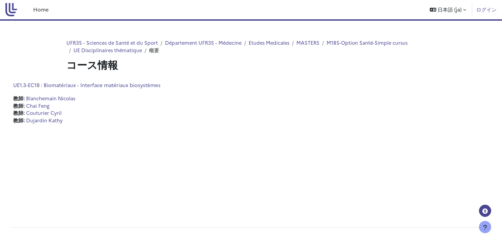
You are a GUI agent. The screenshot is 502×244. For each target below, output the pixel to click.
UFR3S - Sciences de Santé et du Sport (113, 42)
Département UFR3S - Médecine (207, 42)
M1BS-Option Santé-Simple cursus (375, 42)
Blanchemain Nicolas (64, 98)
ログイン (486, 9)
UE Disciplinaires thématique (109, 50)
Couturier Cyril (57, 114)
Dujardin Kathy (57, 121)
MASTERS (315, 42)
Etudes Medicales (275, 42)
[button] (447, 9)
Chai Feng (50, 106)
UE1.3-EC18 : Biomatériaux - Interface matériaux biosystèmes (99, 85)
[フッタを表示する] (485, 227)
